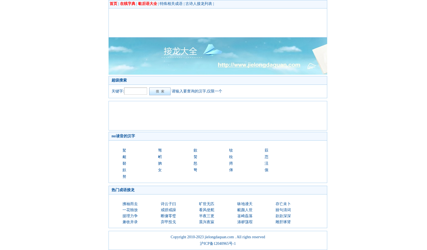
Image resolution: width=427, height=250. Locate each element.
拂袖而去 (130, 204)
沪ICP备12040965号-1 (218, 244)
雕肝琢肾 (283, 222)
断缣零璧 (168, 216)
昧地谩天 (245, 204)
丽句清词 (283, 210)
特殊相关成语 (171, 4)
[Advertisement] (211, 22)
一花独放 (130, 210)
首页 (113, 4)
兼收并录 (130, 222)
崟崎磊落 (245, 216)
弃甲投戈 (168, 222)
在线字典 (127, 4)
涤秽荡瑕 (245, 222)
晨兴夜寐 (206, 222)
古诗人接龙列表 (198, 4)
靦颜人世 (245, 210)
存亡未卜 (283, 204)
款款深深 (283, 216)
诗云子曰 (168, 204)
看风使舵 (206, 210)
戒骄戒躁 (168, 210)
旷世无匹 (206, 204)
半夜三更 (206, 216)
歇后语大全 (147, 4)
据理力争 (130, 216)
